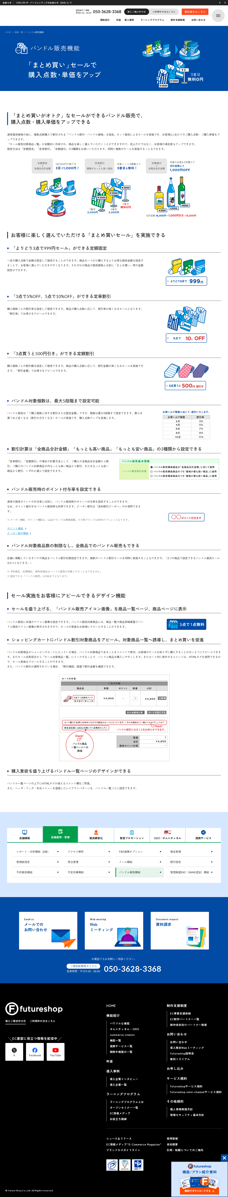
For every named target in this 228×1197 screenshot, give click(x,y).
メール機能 (125, 862)
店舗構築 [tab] (24, 835)
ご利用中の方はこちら (164, 11)
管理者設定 (23, 862)
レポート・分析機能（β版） (33, 851)
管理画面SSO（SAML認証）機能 (189, 872)
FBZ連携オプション (131, 851)
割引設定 (175, 862)
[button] (219, 2)
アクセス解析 (76, 851)
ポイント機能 (15, 528)
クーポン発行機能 (17, 533)
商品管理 (175, 851)
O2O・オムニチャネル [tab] (167, 835)
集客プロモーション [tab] (132, 835)
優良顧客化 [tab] (96, 835)
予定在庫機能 (76, 872)
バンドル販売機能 (129, 872)
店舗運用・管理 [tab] (60, 834)
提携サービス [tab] (203, 835)
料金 (118, 19)
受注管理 (73, 862)
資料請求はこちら (195, 12)
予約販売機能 (24, 872)
